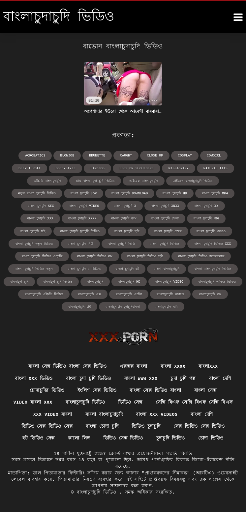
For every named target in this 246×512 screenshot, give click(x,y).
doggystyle (66, 168)
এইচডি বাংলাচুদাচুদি (47, 180)
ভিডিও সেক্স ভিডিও (123, 438)
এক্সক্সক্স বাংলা (133, 365)
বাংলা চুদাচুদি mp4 (214, 193)
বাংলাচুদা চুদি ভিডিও (58, 280)
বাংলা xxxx (173, 365)
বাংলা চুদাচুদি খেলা (164, 218)
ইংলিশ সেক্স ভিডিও (96, 390)
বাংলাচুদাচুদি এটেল (129, 293)
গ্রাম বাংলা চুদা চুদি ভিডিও (95, 180)
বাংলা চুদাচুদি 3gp (84, 193)
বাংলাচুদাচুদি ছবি (166, 305)
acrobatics (36, 155)
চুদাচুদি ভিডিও (170, 438)
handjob (98, 168)
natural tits (215, 168)
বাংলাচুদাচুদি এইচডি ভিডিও (44, 293)
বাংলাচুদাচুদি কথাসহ (170, 293)
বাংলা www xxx (141, 378)
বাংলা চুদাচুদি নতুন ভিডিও (34, 243)
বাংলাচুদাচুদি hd (129, 280)
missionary (178, 168)
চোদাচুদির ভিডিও (46, 390)
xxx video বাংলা (52, 414)
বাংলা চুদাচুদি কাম (124, 218)
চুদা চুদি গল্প (184, 378)
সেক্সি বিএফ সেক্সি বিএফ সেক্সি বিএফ (194, 402)
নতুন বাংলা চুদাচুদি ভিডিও (37, 193)
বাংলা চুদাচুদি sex (41, 205)
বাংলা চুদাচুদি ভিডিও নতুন (34, 268)
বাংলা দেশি (221, 378)
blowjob (68, 155)
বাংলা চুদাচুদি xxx (40, 218)
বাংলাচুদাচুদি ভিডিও (85, 402)
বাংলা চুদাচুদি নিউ (81, 243)
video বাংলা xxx (32, 402)
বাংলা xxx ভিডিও (33, 378)
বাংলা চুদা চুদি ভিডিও (88, 378)
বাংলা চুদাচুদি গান (206, 218)
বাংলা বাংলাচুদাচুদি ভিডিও (212, 268)
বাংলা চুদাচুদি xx (206, 205)
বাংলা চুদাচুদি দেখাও (211, 230)
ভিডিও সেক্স (130, 402)
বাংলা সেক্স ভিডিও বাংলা (155, 390)
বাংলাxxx (208, 365)
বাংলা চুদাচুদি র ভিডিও (84, 268)
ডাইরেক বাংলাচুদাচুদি (143, 180)
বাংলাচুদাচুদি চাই (79, 305)
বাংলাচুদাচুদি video (169, 280)
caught (126, 155)
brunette (97, 155)
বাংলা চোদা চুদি (102, 426)
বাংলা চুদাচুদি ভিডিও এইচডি (42, 255)
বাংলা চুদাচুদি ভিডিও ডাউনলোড (201, 255)
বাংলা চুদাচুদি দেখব (168, 230)
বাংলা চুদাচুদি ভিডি (121, 243)
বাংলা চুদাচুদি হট (127, 268)
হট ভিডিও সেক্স (38, 438)
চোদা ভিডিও (211, 438)
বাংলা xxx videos (157, 414)
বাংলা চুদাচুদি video (84, 205)
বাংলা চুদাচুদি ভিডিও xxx (212, 243)
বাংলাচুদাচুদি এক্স (89, 293)
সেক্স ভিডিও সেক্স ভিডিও (199, 426)
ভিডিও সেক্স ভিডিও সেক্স (47, 426)
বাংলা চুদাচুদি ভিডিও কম (94, 255)
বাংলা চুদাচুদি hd (175, 193)
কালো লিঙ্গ (79, 438)
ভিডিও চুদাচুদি (146, 426)
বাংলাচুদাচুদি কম (210, 293)
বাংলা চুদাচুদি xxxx (82, 218)
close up (155, 155)
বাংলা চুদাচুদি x (125, 205)
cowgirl (213, 155)
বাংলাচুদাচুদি (95, 280)
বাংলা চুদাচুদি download (130, 193)
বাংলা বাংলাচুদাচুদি (166, 268)
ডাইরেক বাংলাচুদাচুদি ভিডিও (192, 180)
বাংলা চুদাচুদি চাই (33, 230)
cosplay (184, 155)
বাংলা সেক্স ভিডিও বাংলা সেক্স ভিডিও (67, 365)
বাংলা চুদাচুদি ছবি (126, 230)
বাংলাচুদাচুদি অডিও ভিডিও (217, 280)
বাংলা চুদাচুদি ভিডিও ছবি (145, 255)
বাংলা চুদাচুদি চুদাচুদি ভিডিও (80, 230)
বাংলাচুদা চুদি (20, 280)
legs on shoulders (136, 168)
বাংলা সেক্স (206, 390)
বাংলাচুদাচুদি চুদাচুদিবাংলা (123, 305)
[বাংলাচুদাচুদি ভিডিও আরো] (238, 17)
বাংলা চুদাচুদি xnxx (165, 205)
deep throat (31, 168)
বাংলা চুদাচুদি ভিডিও (164, 243)
